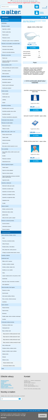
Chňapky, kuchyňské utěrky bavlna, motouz (11, 252)
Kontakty (2, 382)
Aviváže (3, 155)
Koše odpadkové (5, 284)
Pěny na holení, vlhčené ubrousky (9, 298)
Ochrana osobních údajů (6, 384)
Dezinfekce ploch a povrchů (7, 108)
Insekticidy (4, 301)
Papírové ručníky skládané (7, 170)
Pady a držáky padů (6, 345)
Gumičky (4, 319)
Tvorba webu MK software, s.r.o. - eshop (38, 410)
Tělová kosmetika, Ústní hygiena (8, 287)
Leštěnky (4, 99)
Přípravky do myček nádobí (7, 122)
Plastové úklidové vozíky (8, 362)
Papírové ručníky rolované (7, 173)
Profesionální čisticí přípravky (7, 119)
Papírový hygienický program (7, 164)
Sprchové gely (5, 293)
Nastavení (3, 417)
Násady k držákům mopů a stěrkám (9, 351)
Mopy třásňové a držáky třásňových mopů (11, 339)
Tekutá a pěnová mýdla (7, 134)
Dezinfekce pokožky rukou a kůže (9, 111)
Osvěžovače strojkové (6, 88)
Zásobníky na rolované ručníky (8, 191)
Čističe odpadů (5, 93)
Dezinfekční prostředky (6, 105)
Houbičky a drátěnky (6, 255)
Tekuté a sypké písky (6, 31)
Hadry (3, 238)
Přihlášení (42, 12)
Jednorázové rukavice (6, 226)
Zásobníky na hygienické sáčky (8, 197)
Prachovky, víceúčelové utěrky (8, 240)
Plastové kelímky (5, 307)
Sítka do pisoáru (5, 73)
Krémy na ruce (5, 143)
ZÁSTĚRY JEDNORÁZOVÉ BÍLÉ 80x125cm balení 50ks (35, 91)
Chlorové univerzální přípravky (8, 52)
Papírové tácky (5, 310)
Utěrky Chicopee (5, 243)
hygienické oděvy (35, 103)
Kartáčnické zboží (5, 258)
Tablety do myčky (5, 128)
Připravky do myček (6, 125)
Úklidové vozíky (5, 359)
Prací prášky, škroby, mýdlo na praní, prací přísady (10, 152)
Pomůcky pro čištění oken (7, 325)
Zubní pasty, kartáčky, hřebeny (8, 296)
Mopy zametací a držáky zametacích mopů (11, 342)
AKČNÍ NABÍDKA (5, 20)
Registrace (42, 13)
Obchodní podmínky (5, 380)
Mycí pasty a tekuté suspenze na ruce (10, 146)
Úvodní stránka (25, 20)
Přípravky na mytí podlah (7, 46)
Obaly (3, 368)
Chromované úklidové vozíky (9, 365)
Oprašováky (4, 278)
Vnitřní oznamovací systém (6, 385)
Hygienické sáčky (5, 180)
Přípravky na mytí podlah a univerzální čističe (11, 43)
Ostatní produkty (5, 90)
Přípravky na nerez (6, 37)
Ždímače (4, 356)
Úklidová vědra (5, 354)
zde (24, 415)
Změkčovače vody (6, 96)
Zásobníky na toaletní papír (7, 188)
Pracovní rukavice (6, 229)
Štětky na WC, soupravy (7, 261)
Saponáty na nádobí (6, 29)
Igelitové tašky (5, 214)
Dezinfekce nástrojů (6, 114)
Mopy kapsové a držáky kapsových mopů (11, 336)
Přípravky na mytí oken (6, 55)
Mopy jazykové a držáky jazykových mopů (11, 333)
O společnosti (3, 381)
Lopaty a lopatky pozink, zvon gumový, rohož (11, 275)
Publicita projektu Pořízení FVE (7, 387)
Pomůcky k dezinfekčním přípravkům (9, 117)
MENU (42, 17)
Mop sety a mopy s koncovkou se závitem (10, 281)
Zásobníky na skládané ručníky (8, 194)
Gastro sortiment (5, 304)
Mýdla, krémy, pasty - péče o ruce (8, 131)
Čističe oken (4, 58)
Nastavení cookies (4, 386)
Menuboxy (4, 313)
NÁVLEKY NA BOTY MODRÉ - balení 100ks (35, 116)
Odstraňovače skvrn (6, 161)
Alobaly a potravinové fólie (7, 209)
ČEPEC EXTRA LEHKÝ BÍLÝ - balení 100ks (35, 141)
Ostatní (3, 102)
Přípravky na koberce (6, 158)
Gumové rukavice (5, 223)
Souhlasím (42, 415)
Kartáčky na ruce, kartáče (7, 269)
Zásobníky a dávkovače (6, 182)
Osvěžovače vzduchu (6, 76)
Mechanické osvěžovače (7, 79)
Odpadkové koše (5, 200)
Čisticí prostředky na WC (7, 64)
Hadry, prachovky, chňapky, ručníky (9, 235)
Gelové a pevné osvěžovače (8, 85)
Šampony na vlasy (6, 290)
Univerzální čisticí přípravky (7, 49)
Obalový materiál (5, 206)
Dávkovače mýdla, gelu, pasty (8, 185)
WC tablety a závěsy (6, 70)
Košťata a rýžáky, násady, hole (8, 267)
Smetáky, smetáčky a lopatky (8, 264)
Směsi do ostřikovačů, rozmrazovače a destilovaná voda (10, 61)
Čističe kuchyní (5, 34)
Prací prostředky (5, 148)
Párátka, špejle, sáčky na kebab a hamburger (11, 316)
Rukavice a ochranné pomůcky (8, 220)
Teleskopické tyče (5, 327)
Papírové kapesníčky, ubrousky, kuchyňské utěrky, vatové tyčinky (11, 177)
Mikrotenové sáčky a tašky (7, 211)
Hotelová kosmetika (6, 140)
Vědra (3, 272)
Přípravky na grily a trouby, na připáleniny (10, 40)
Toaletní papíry (5, 167)
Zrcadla (3, 203)
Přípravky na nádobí (6, 26)
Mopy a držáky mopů (6, 330)
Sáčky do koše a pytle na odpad (8, 217)
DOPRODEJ (4, 23)
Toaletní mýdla (5, 137)
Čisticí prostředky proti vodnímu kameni (10, 67)
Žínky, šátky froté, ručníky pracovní (9, 249)
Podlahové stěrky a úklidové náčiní (9, 348)
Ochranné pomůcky (6, 232)
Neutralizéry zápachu (6, 82)
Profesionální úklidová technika (8, 322)
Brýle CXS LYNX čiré (31, 21)
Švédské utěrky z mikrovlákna (8, 246)
